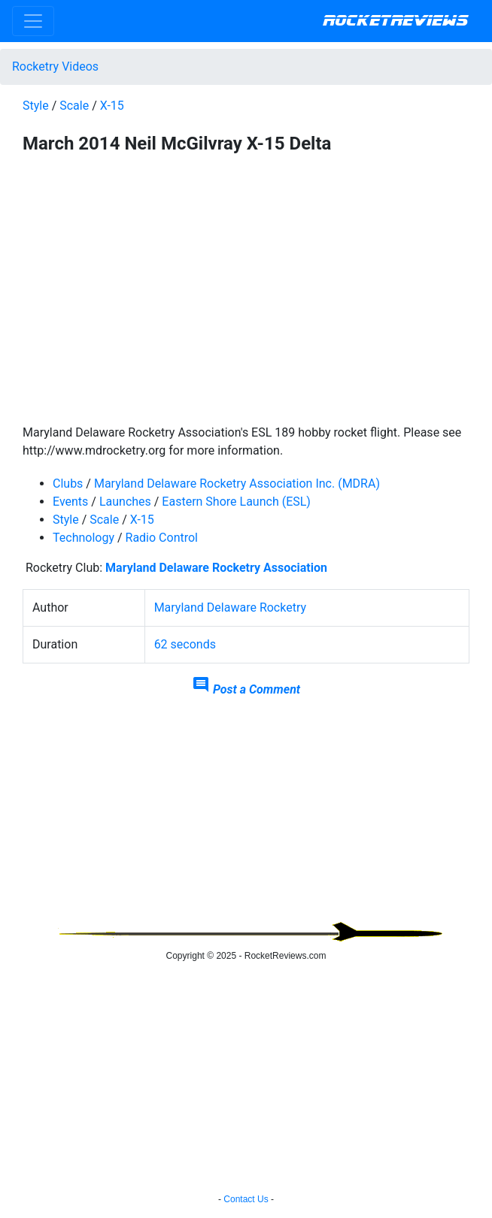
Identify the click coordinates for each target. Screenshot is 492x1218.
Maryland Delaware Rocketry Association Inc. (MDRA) (237, 483)
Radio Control (162, 537)
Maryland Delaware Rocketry (230, 607)
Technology (83, 537)
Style (36, 105)
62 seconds (185, 644)
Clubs (68, 483)
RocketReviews (395, 21)
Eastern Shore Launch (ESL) (236, 501)
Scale (74, 105)
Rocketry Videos (55, 66)
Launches (125, 501)
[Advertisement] (246, 816)
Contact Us (245, 1199)
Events (70, 501)
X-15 (112, 105)
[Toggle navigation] (33, 21)
